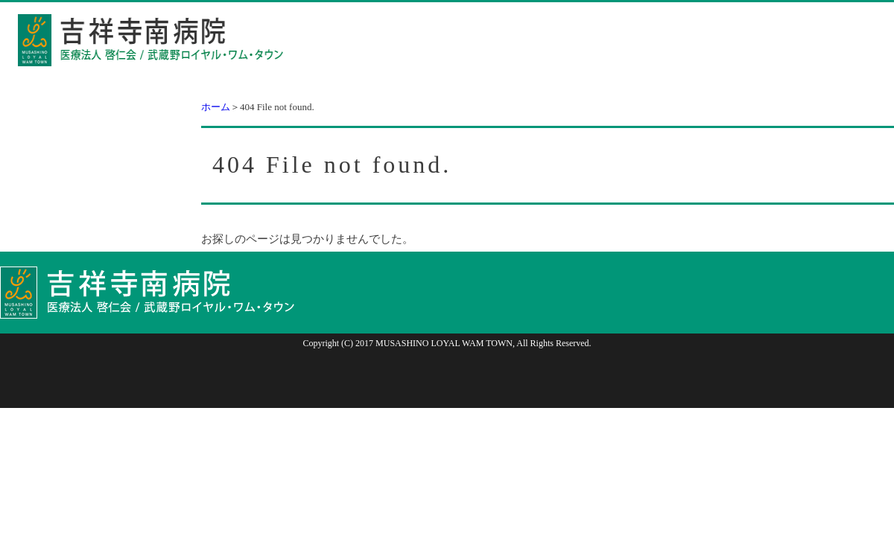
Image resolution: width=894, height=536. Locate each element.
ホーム (215, 106)
